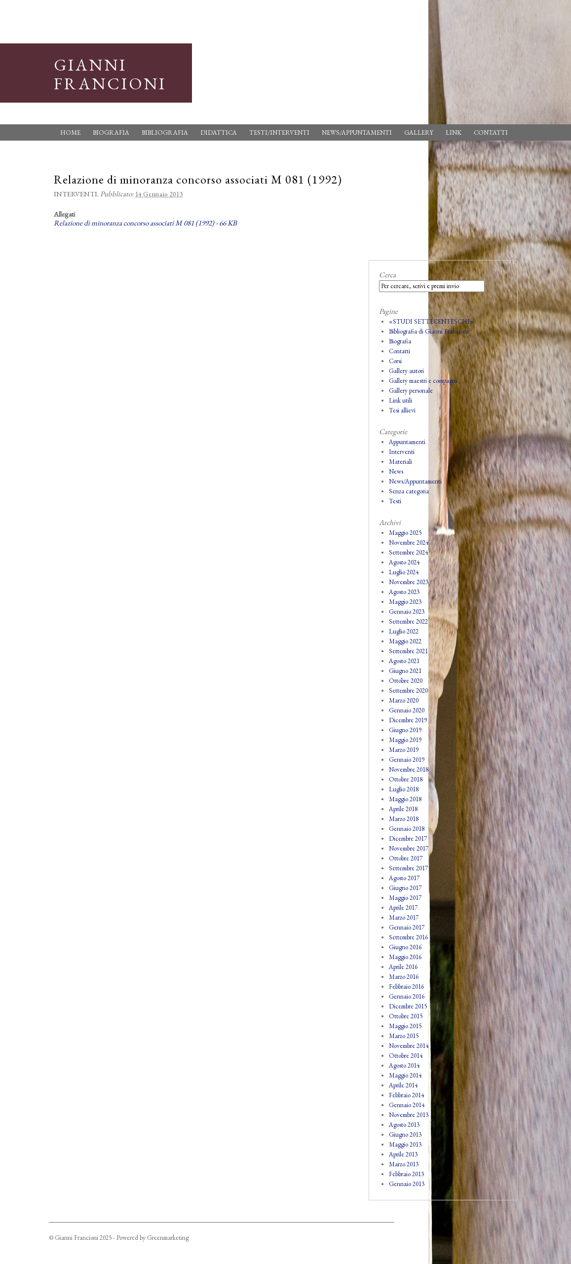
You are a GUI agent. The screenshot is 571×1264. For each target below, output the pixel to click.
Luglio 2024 (404, 572)
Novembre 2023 (408, 582)
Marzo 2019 (404, 749)
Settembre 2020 (408, 690)
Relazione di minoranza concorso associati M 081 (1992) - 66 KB (145, 222)
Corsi (395, 361)
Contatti (491, 132)
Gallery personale (411, 390)
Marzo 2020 (404, 700)
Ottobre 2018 (405, 779)
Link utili (400, 400)
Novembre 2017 (408, 848)
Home (70, 132)
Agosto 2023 (404, 592)
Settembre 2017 (408, 868)
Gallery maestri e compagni (423, 380)
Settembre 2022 (408, 621)
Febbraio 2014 (406, 1095)
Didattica (218, 132)
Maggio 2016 (405, 957)
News (396, 471)
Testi (395, 501)
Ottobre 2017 (405, 858)
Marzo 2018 (404, 819)
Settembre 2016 (408, 937)
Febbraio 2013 (406, 1174)
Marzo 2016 (404, 976)
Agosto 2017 (404, 878)
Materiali (400, 461)
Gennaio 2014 (406, 1105)
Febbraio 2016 (406, 986)
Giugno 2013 (405, 1134)
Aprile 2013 (403, 1154)
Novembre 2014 (408, 1045)
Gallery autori (406, 371)
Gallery (418, 132)
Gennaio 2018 (406, 828)
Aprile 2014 (403, 1085)
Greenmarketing (168, 1237)
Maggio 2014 (405, 1075)
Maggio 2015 (405, 1026)
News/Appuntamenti (357, 132)
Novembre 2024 (408, 542)
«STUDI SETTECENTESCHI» (431, 321)
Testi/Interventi (279, 132)
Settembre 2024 (408, 552)
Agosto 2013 (404, 1124)
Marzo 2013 (404, 1164)
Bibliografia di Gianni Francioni (428, 331)
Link (453, 132)
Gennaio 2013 (406, 1184)
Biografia (111, 132)
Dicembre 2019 (408, 720)
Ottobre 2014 (405, 1055)
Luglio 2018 (404, 789)
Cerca (387, 274)
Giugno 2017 (405, 888)
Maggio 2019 (405, 740)
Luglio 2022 (404, 631)
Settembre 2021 (408, 651)
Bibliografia (165, 132)
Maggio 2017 (405, 897)
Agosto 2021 (404, 661)
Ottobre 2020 (405, 680)
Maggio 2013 (405, 1144)
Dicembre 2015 (408, 1006)
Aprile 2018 (403, 809)
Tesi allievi (402, 410)
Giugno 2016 (405, 947)
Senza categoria (409, 491)
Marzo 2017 (404, 917)
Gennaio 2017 (406, 927)
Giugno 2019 (405, 730)
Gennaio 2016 (406, 996)
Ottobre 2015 (405, 1016)
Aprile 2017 (403, 907)
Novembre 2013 (408, 1115)
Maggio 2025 (405, 532)
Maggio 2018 (405, 799)
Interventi (75, 193)
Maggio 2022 (405, 641)
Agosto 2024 (404, 562)
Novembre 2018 (408, 769)
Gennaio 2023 (406, 611)
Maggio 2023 (405, 601)
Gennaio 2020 (406, 710)
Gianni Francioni (110, 74)
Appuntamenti (407, 442)
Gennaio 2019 (406, 759)
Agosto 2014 (404, 1065)
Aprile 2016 (403, 967)
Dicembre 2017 (408, 838)
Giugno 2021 (405, 671)
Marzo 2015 (404, 1036)
